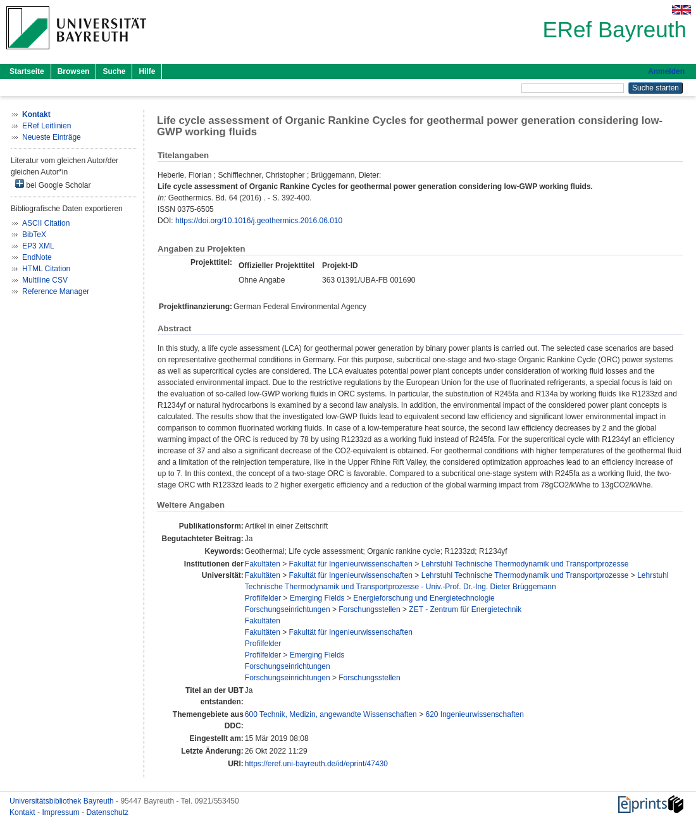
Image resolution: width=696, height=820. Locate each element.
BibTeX (34, 234)
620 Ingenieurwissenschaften (474, 714)
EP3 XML (38, 246)
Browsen (74, 71)
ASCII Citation (46, 223)
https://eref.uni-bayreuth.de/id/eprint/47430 (316, 763)
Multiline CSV (45, 280)
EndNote (37, 257)
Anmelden (666, 71)
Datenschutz (107, 812)
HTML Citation (46, 268)
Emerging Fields (317, 598)
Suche (114, 71)
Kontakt (23, 812)
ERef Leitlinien (46, 125)
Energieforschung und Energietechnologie (424, 598)
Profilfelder (263, 598)
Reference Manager (55, 291)
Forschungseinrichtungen (287, 609)
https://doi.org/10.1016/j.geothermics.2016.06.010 (258, 220)
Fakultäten (262, 564)
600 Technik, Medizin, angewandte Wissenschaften (331, 714)
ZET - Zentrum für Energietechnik (465, 609)
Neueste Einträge (51, 137)
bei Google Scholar (52, 184)
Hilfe (147, 71)
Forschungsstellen (369, 609)
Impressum (62, 812)
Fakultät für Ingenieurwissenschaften (351, 564)
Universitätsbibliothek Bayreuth (62, 801)
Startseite (26, 71)
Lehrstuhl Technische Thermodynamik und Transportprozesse (525, 564)
